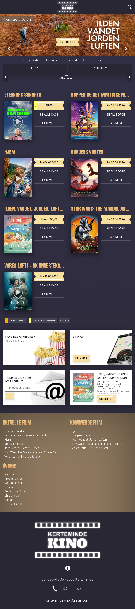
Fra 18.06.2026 (49, 276)
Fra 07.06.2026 (116, 162)
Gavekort (71, 60)
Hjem (7, 439)
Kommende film (14, 483)
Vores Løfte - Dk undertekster (22, 456)
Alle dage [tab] (67, 77)
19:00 (43, 105)
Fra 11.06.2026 (116, 219)
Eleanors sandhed (15, 431)
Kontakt (87, 60)
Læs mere (49, 123)
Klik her (81, 358)
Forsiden (9, 474)
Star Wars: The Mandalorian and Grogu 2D (30, 452)
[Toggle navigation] (5, 7)
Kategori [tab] (99, 67)
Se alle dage (49, 114)
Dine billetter (105, 60)
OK (9, 396)
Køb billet (67, 42)
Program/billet (31, 60)
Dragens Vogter (14, 444)
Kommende (52, 60)
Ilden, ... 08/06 (49, 219)
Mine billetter (12, 495)
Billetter (106, 398)
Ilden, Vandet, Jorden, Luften (21, 448)
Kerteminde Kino (67, 4)
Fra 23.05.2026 (116, 105)
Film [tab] (33, 67)
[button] (9, 48)
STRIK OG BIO (13, 504)
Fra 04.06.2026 (49, 162)
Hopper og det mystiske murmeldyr (26, 435)
